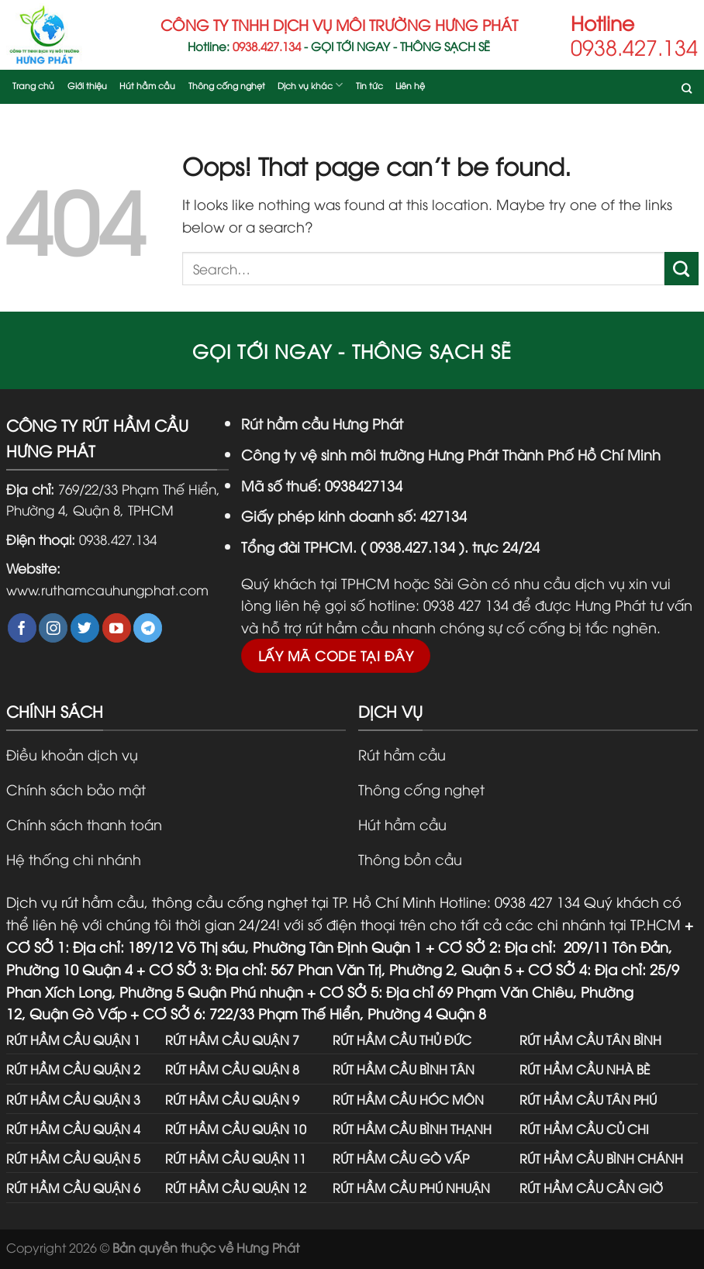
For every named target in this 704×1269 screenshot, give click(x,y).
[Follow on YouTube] (116, 628)
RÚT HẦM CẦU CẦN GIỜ (591, 1187)
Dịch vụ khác (310, 85)
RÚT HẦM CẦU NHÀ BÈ (585, 1069)
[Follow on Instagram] (53, 628)
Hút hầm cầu (147, 85)
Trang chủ (33, 85)
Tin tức (369, 85)
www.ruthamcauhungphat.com (107, 589)
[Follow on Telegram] (147, 628)
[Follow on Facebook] (22, 628)
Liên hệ (410, 85)
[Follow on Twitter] (85, 628)
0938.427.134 (118, 538)
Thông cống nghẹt (226, 85)
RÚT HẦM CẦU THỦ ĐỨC (402, 1039)
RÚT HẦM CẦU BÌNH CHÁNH (601, 1158)
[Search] (686, 90)
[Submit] (681, 269)
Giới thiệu (87, 85)
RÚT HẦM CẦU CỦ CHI (584, 1128)
